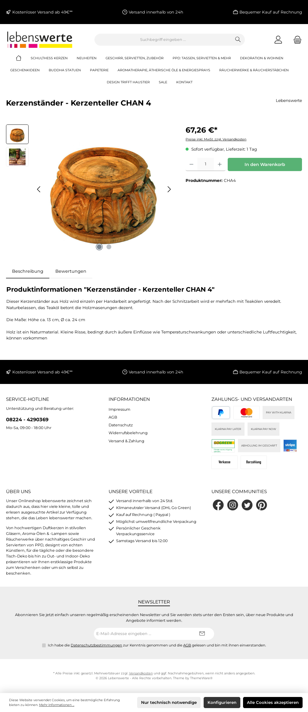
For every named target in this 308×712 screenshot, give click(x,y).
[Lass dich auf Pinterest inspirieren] (261, 505)
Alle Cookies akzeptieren (273, 702)
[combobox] (163, 40)
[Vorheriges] (39, 189)
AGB (113, 417)
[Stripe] (290, 446)
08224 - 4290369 (27, 419)
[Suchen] (238, 40)
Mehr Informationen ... (56, 705)
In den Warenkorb (265, 164)
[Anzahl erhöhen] (220, 164)
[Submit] (202, 634)
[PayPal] (220, 412)
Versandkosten (141, 673)
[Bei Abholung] (254, 462)
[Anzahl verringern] (191, 164)
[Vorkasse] (224, 462)
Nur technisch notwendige (169, 702)
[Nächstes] (169, 189)
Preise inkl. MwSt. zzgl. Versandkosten (216, 139)
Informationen (129, 399)
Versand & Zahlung (126, 441)
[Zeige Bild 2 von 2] (108, 246)
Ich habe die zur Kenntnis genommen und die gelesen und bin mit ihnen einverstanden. (157, 645)
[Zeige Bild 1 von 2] (99, 246)
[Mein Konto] (278, 39)
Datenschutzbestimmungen (96, 645)
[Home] (23, 58)
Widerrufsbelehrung (128, 433)
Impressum (119, 409)
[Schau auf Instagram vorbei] (232, 505)
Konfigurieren (222, 702)
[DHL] (223, 446)
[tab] (27, 271)
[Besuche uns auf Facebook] (218, 505)
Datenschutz (121, 425)
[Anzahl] (205, 164)
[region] (90, 189)
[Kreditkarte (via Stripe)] (246, 412)
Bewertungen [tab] (70, 271)
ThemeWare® (201, 678)
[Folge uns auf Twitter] (247, 505)
